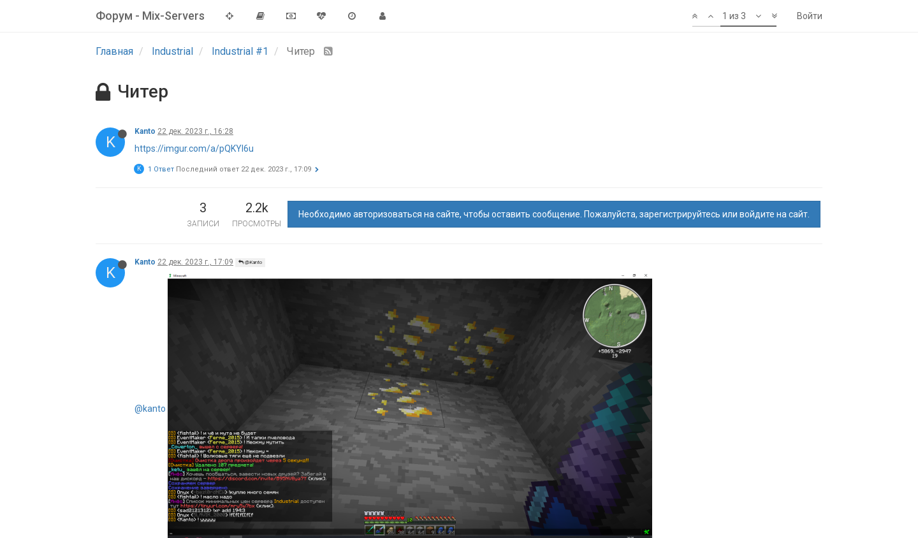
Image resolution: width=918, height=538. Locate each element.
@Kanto (250, 262)
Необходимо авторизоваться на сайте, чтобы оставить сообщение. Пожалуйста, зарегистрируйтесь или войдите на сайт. (554, 214)
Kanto (145, 131)
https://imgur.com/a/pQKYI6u (194, 148)
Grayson (150, 323)
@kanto (150, 279)
